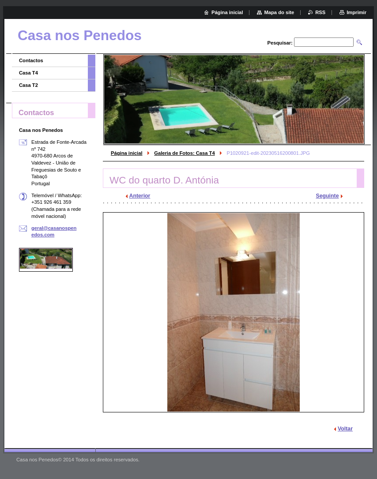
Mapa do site (279, 12)
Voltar (345, 429)
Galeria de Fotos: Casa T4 (184, 153)
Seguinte (327, 196)
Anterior (140, 196)
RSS (320, 12)
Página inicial (127, 153)
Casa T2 (28, 85)
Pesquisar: (280, 42)
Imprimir (356, 12)
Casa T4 (28, 72)
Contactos (31, 60)
